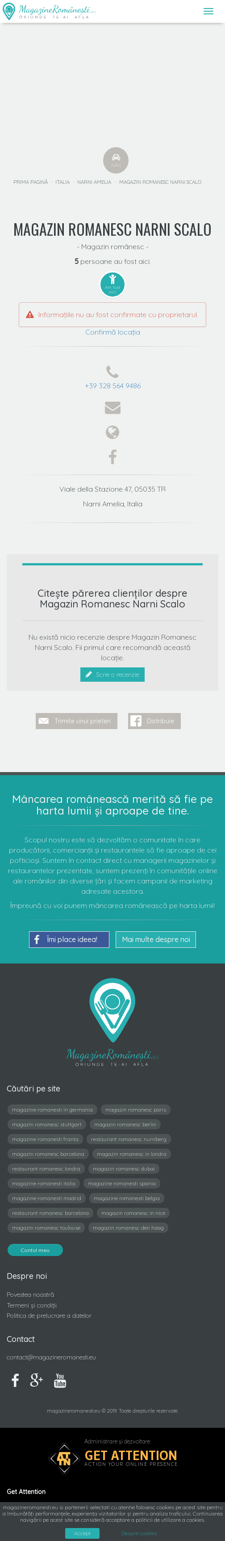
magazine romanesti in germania (52, 1109)
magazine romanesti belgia (127, 1198)
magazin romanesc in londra (132, 1153)
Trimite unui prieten (82, 721)
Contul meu (35, 1250)
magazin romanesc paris (135, 1109)
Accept (82, 1533)
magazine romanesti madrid (46, 1198)
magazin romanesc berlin (125, 1124)
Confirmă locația (112, 331)
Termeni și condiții (32, 1305)
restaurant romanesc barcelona (50, 1213)
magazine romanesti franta (45, 1139)
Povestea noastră (30, 1295)
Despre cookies (139, 1533)
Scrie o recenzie (112, 675)
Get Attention (131, 1455)
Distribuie (160, 721)
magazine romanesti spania (122, 1183)
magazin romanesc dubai (124, 1168)
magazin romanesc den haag (128, 1227)
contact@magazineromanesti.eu (51, 1357)
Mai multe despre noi (156, 939)
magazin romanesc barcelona (48, 1153)
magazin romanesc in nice (133, 1213)
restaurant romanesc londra (46, 1168)
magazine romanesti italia (43, 1183)
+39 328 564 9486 (113, 385)
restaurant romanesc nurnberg (129, 1139)
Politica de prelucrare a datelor (49, 1316)
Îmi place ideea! (65, 940)
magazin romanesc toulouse (46, 1227)
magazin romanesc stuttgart (47, 1124)
